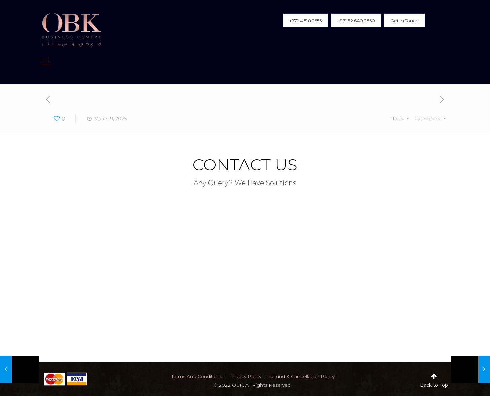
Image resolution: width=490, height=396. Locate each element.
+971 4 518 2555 (298, 21)
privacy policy (245, 376)
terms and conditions (196, 376)
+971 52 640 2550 (352, 21)
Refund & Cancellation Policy (301, 376)
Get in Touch (403, 21)
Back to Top (434, 385)
